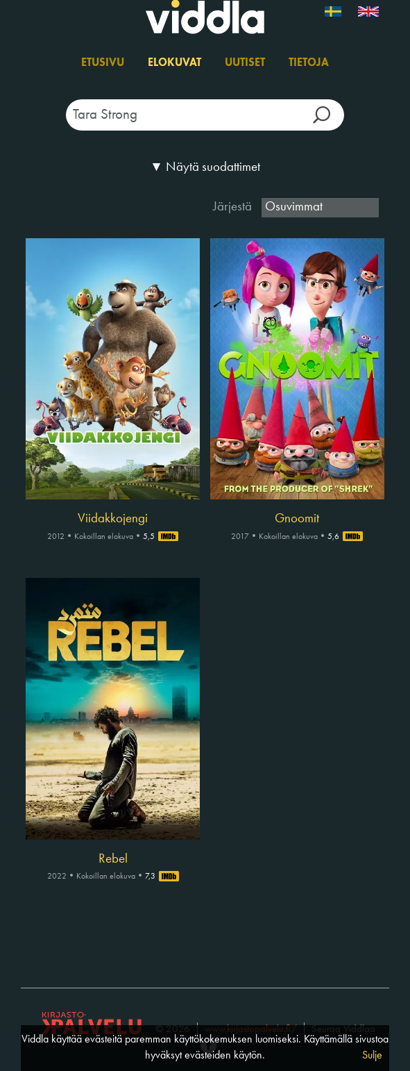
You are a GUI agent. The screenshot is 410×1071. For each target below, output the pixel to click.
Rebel (113, 859)
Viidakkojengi (113, 519)
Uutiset (245, 63)
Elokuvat (174, 63)
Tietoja (309, 63)
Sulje (372, 1055)
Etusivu (102, 63)
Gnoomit (297, 519)
